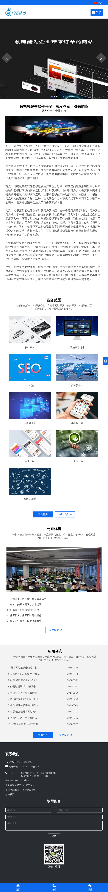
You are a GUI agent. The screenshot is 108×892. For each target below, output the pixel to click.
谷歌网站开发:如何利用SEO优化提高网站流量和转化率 (24, 699)
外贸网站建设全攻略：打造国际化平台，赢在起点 (24, 668)
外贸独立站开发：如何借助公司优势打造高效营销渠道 (24, 693)
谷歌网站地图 (29, 790)
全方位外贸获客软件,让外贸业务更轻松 (24, 674)
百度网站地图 (12, 790)
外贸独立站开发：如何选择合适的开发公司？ (24, 718)
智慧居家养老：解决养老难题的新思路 (24, 724)
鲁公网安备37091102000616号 (20, 785)
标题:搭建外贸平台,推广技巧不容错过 (24, 705)
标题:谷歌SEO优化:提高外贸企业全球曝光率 (24, 680)
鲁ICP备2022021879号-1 (17, 780)
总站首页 (9, 794)
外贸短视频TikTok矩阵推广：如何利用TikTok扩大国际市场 (24, 686)
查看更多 (43, 514)
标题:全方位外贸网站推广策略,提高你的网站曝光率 (24, 712)
